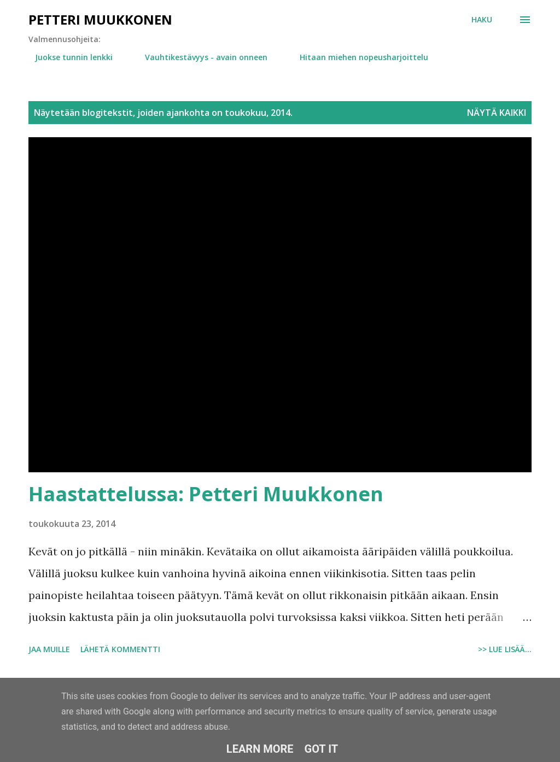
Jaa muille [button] (49, 649)
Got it (322, 748)
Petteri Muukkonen (100, 19)
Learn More (260, 748)
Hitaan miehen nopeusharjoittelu (357, 57)
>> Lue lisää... (505, 649)
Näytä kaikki (496, 113)
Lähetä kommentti (120, 649)
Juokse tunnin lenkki (67, 57)
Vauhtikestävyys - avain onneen (199, 57)
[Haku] (481, 19)
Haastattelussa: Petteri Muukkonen (205, 493)
